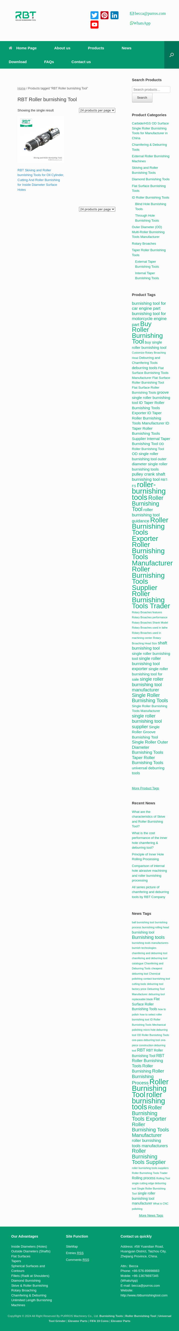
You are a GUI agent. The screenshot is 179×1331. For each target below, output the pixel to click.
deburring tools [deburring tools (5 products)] (144, 368)
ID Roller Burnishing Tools (150, 197)
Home (22, 88)
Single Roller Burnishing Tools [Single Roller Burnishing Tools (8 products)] (150, 697)
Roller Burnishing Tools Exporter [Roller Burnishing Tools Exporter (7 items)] (149, 1113)
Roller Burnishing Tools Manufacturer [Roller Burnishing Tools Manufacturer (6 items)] (150, 1130)
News (127, 48)
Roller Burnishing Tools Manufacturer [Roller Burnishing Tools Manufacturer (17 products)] (152, 554)
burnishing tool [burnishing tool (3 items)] (143, 932)
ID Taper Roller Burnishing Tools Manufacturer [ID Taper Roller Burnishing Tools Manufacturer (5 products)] (148, 418)
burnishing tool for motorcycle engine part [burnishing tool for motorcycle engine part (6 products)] (149, 319)
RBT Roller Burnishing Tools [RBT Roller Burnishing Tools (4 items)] (148, 1060)
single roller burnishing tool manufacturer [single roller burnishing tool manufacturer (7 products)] (148, 684)
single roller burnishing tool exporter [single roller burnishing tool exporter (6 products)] (146, 663)
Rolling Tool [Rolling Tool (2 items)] (163, 1178)
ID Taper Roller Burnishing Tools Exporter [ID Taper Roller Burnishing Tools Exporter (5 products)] (148, 407)
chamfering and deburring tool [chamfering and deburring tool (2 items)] (150, 953)
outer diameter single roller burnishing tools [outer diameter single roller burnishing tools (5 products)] (150, 464)
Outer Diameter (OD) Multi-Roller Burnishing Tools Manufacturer (148, 232)
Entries (75, 1253)
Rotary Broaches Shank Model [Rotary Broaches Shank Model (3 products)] (150, 622)
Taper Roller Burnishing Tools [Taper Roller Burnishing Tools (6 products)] (147, 760)
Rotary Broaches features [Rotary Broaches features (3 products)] (147, 612)
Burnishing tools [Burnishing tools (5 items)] (148, 937)
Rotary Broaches (144, 243)
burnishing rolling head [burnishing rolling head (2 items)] (155, 927)
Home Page (23, 48)
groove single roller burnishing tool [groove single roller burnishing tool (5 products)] (151, 397)
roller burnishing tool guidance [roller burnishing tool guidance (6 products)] (146, 515)
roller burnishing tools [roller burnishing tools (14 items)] (148, 1101)
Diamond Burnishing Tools (151, 179)
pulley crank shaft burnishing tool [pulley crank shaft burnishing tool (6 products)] (148, 477)
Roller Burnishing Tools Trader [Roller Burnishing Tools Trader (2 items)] (150, 1172)
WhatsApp (142, 23)
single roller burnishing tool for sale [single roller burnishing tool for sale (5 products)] (150, 674)
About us (62, 48)
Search (142, 97)
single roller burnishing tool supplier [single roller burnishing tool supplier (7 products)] (147, 721)
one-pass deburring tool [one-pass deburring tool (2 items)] (146, 1040)
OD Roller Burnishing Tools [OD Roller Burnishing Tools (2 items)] (153, 1035)
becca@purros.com (150, 13)
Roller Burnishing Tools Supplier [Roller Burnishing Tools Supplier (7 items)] (149, 1156)
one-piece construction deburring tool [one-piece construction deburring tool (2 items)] (149, 1045)
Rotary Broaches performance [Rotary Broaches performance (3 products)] (150, 617)
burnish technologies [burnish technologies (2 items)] (144, 947)
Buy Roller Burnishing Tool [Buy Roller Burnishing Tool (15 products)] (147, 332)
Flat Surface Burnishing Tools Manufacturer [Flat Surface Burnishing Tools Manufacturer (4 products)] (150, 373)
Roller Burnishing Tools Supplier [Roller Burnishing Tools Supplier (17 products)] (148, 578)
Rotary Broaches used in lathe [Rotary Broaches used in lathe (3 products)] (150, 627)
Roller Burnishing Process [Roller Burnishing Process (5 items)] (148, 1076)
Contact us (81, 62)
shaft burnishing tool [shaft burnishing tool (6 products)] (149, 645)
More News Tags (151, 1215)
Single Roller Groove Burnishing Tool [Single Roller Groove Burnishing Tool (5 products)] (146, 732)
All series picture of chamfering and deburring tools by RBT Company (150, 892)
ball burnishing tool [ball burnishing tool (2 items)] (143, 922)
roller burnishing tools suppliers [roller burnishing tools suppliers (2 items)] (150, 1167)
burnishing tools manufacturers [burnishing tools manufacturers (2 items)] (150, 942)
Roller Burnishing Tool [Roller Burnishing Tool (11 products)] (148, 503)
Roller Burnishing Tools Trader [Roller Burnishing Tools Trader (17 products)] (151, 600)
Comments (77, 1260)
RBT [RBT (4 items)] (141, 1050)
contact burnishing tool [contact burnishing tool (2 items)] (156, 978)
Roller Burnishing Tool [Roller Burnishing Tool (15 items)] (150, 1088)
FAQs (49, 62)
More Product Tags (145, 788)
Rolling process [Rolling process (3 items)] (144, 1178)
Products (96, 48)
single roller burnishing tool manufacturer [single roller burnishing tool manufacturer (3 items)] (144, 1198)
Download (18, 62)
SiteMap (72, 1246)
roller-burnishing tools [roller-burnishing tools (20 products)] (149, 490)
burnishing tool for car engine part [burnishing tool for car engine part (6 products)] (149, 306)
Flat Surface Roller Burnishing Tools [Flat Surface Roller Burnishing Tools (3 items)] (146, 1004)
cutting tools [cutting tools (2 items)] (139, 983)
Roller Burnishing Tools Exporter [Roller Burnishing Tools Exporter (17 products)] (150, 529)
